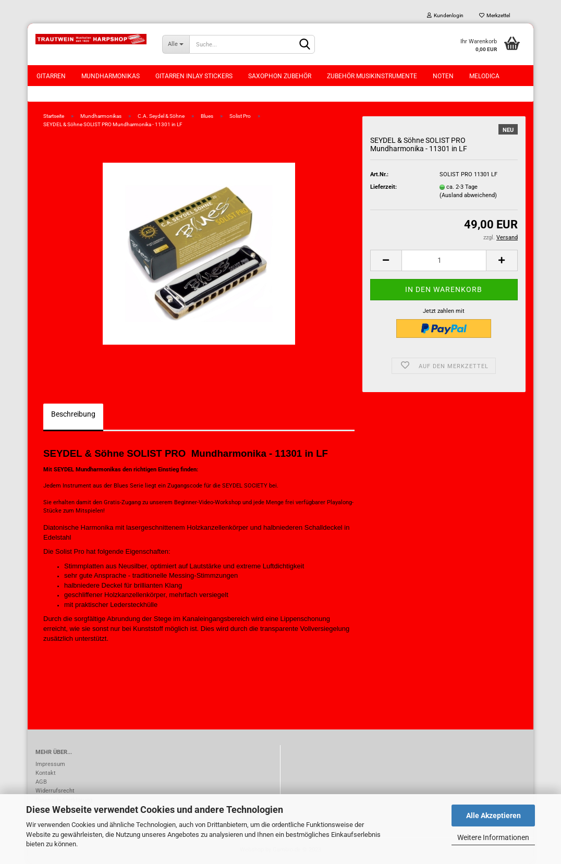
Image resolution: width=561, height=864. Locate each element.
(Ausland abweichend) (468, 195)
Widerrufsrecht (55, 790)
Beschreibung (73, 414)
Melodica (484, 76)
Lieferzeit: (383, 187)
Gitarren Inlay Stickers (194, 76)
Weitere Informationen (493, 837)
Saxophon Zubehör (279, 76)
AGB (41, 781)
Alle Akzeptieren (493, 815)
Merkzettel (494, 15)
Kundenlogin (445, 15)
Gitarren (51, 76)
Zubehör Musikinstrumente (372, 76)
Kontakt (45, 773)
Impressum (50, 764)
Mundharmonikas (110, 76)
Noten (443, 76)
